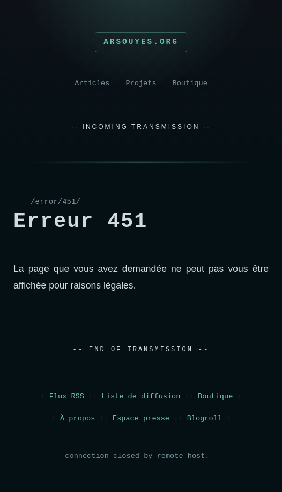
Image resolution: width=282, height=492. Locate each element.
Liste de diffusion (141, 396)
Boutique (190, 83)
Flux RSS (66, 396)
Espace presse (141, 418)
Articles (92, 83)
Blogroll (204, 418)
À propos (77, 418)
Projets (140, 83)
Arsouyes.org (141, 41)
